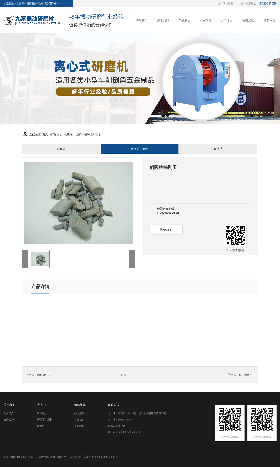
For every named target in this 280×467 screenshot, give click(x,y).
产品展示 (56, 134)
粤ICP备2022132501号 (106, 457)
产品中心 (43, 404)
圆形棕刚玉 (43, 375)
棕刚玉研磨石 (93, 134)
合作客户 (9, 419)
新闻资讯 (80, 404)
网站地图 (225, 3)
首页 (45, 134)
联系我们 (165, 229)
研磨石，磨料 (73, 134)
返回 (123, 375)
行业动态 (79, 419)
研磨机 (60, 148)
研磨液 (218, 148)
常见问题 (79, 425)
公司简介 (9, 413)
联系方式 (113, 404)
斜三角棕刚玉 (247, 375)
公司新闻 (79, 413)
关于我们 (9, 404)
